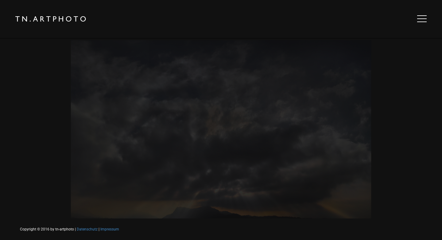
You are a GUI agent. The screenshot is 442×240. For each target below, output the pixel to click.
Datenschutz (87, 229)
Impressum (109, 229)
